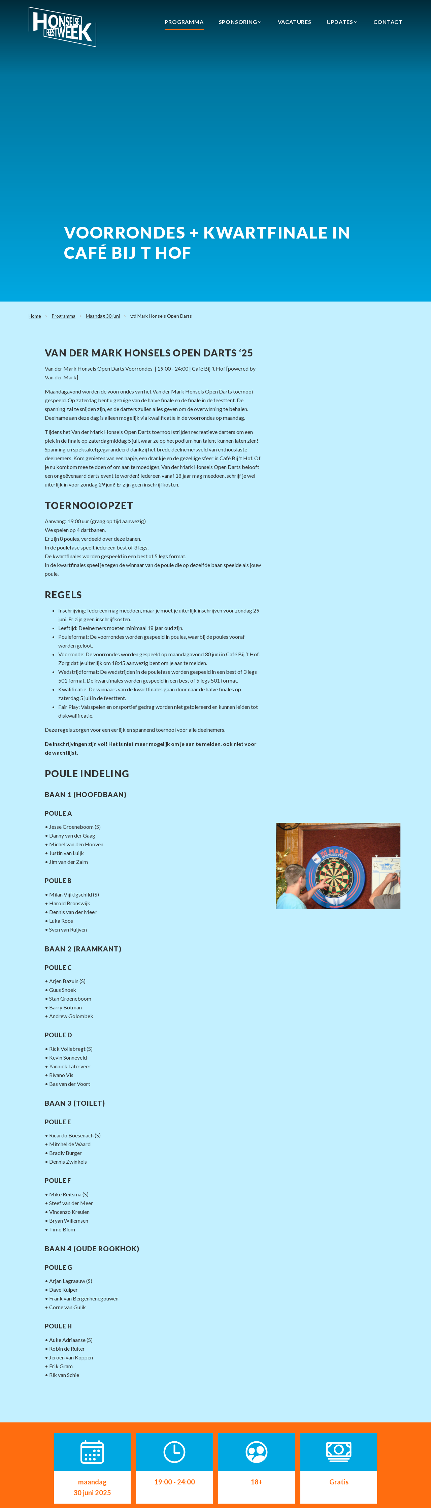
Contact (387, 22)
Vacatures (294, 22)
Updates (343, 22)
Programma (184, 22)
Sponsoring (241, 22)
